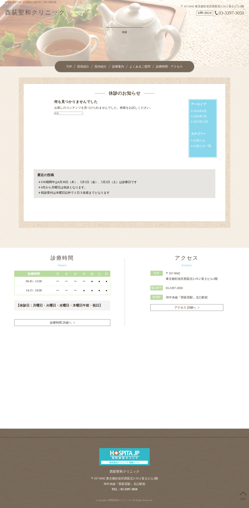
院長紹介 (83, 66)
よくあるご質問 (139, 66)
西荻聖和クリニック (120, 500)
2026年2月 (200, 116)
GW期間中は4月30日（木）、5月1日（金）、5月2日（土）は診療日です (89, 182)
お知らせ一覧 (202, 146)
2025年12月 (200, 121)
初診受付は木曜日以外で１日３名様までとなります (75, 192)
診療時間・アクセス (169, 66)
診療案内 (118, 66)
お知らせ (199, 140)
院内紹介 (101, 66)
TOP (69, 66)
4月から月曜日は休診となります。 (64, 187)
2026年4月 (200, 111)
